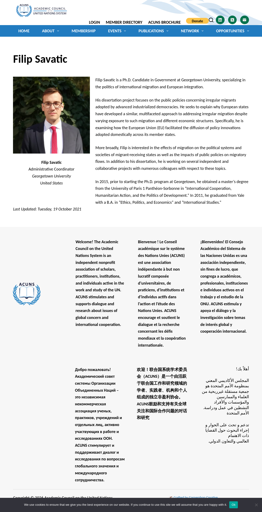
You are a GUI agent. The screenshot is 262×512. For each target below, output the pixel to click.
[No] (256, 504)
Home (23, 30)
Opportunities (232, 31)
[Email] (244, 20)
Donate (197, 21)
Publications (154, 31)
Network (193, 31)
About (51, 31)
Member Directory (124, 22)
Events (118, 31)
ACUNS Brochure (164, 22)
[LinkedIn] (220, 20)
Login (94, 22)
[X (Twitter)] (232, 20)
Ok (234, 504)
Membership (83, 30)
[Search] (211, 20)
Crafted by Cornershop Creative (195, 497)
